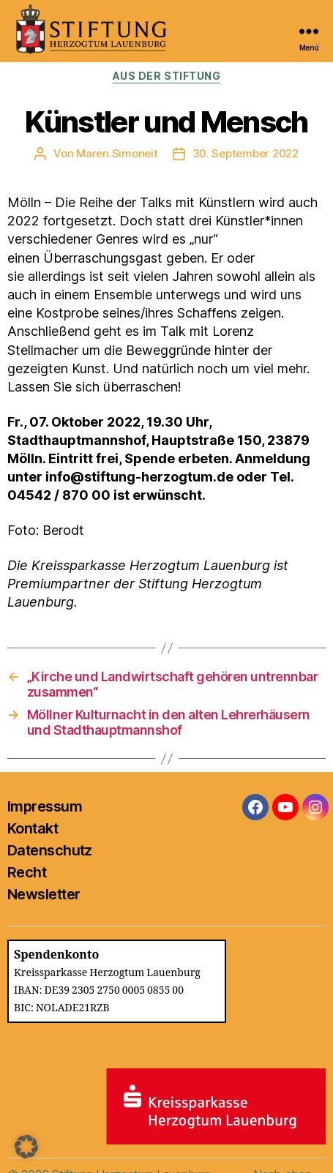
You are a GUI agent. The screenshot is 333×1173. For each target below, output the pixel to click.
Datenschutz (49, 850)
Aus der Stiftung (166, 76)
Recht (26, 872)
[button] (26, 1146)
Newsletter (43, 894)
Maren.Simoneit (116, 153)
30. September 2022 (245, 153)
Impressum (44, 806)
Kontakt (32, 828)
